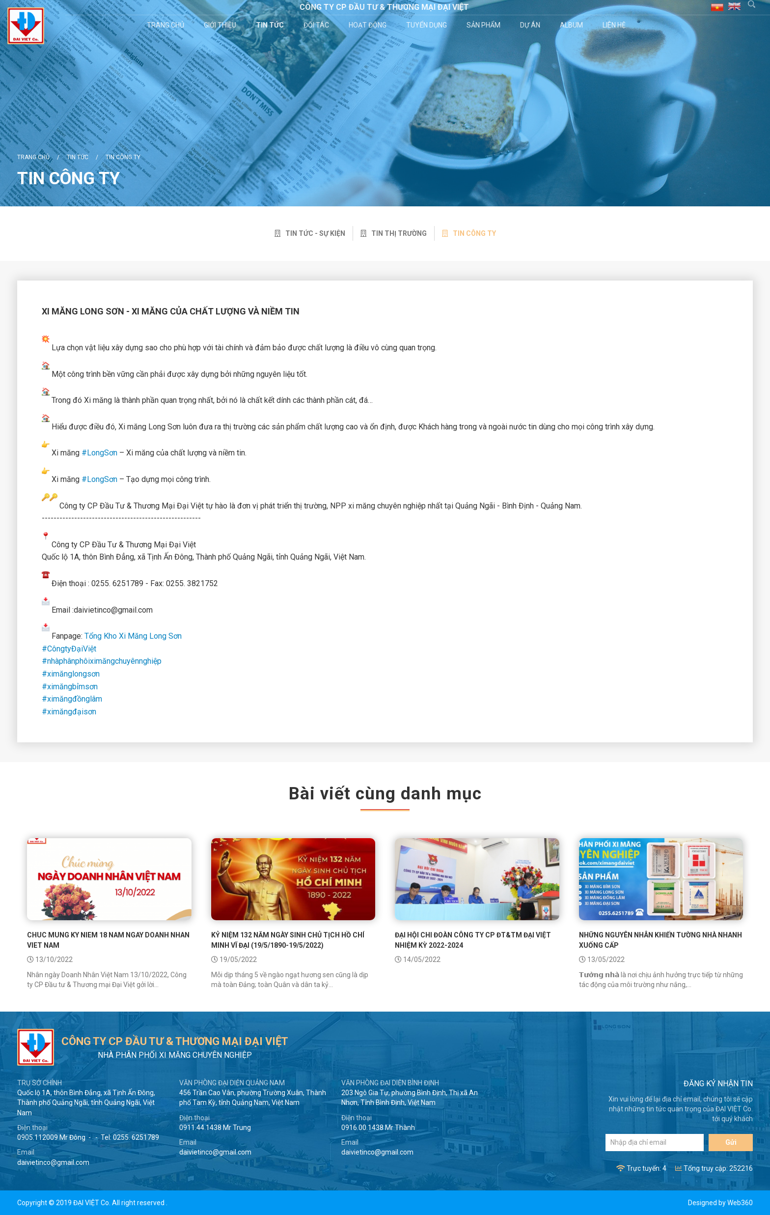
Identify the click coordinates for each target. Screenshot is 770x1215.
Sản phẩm (485, 25)
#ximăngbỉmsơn (70, 686)
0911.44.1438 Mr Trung (215, 1127)
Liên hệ (615, 25)
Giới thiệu (221, 25)
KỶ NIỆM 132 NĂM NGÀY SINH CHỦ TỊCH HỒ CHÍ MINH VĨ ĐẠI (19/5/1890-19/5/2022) (287, 940)
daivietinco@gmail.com (53, 1162)
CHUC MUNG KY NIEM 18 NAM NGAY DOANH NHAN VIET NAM (108, 940)
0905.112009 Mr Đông (51, 1137)
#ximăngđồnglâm (72, 699)
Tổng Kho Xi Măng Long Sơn (133, 636)
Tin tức (271, 25)
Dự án (532, 25)
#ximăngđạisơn (69, 711)
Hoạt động (369, 25)
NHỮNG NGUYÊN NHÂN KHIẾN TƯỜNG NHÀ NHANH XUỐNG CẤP (660, 940)
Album (572, 25)
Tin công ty (123, 157)
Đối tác (317, 25)
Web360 (740, 1203)
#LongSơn (99, 452)
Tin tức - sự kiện (310, 233)
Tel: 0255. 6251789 (130, 1137)
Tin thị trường (393, 233)
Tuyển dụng (428, 25)
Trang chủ (167, 25)
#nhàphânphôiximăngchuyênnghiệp (102, 661)
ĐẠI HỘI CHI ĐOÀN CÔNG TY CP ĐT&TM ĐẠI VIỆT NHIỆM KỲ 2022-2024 (473, 940)
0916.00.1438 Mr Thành (378, 1127)
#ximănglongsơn (71, 673)
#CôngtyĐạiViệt (69, 648)
